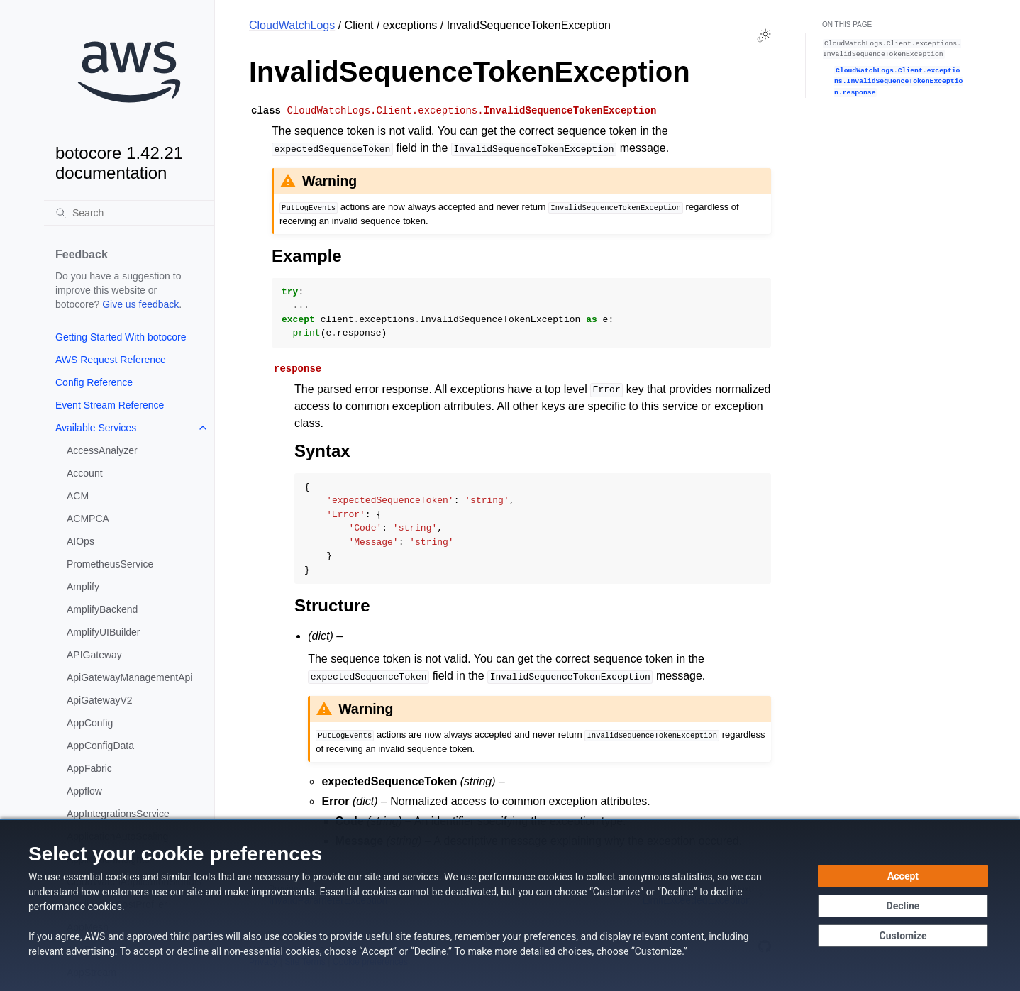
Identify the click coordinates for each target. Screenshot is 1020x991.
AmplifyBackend (102, 609)
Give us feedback (140, 304)
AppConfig (90, 723)
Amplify (83, 586)
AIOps (80, 541)
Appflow (84, 791)
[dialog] (510, 905)
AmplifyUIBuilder (103, 632)
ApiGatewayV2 (100, 700)
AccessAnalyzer (102, 450)
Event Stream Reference (109, 405)
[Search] (129, 213)
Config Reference (94, 382)
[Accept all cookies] (903, 876)
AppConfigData (100, 745)
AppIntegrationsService (118, 813)
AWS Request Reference (110, 359)
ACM (78, 496)
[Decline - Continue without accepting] (903, 906)
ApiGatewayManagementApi (129, 677)
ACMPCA (88, 518)
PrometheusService (110, 564)
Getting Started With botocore (120, 337)
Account (85, 473)
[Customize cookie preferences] (903, 935)
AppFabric (89, 768)
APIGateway (94, 654)
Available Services (95, 427)
